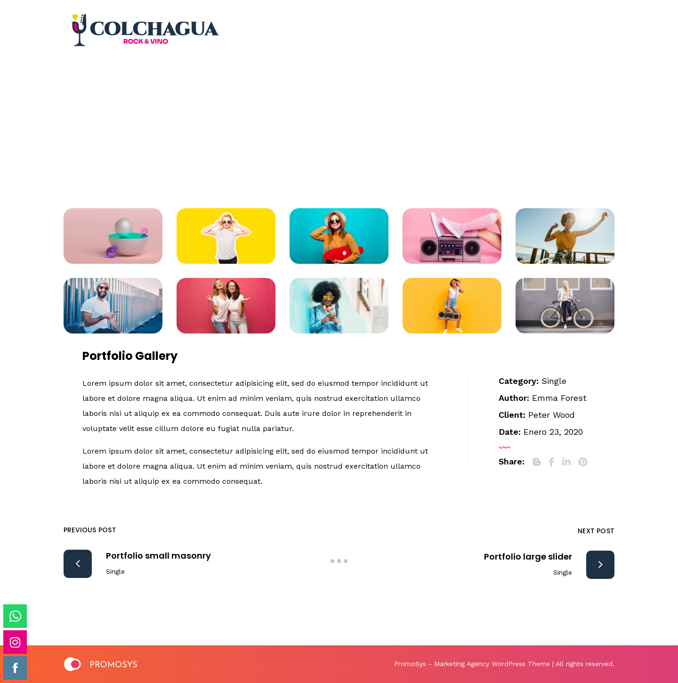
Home (246, 132)
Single (553, 381)
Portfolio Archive (318, 132)
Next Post (596, 531)
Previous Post (90, 530)
